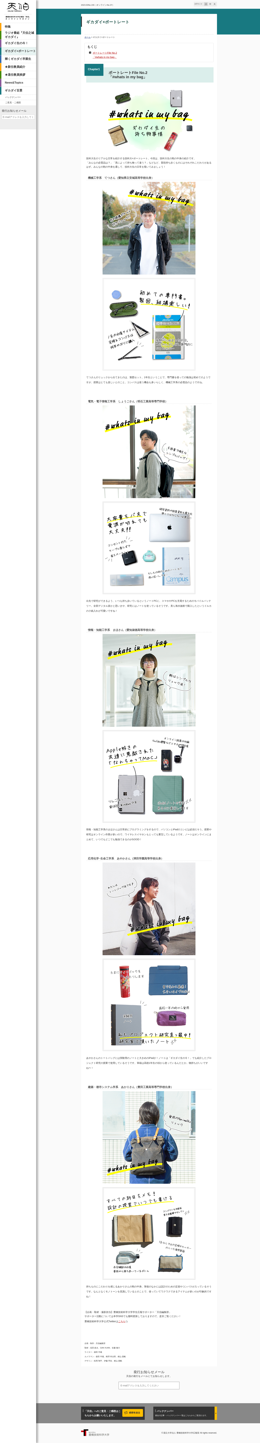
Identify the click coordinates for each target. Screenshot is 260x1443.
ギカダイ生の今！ (16, 43)
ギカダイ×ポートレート (20, 51)
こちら (121, 1321)
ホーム (87, 37)
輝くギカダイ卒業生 (18, 59)
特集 (8, 26)
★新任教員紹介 (15, 66)
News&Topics (14, 82)
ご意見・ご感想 (13, 102)
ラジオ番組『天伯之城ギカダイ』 (19, 35)
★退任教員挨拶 (15, 74)
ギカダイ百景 (13, 90)
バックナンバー (13, 97)
